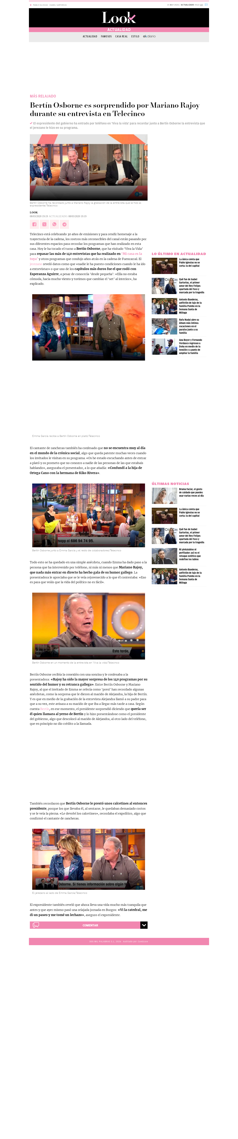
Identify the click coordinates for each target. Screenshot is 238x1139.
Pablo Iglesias (40, 5)
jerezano (36, 264)
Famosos (106, 36)
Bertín (44, 709)
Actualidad (90, 36)
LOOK (34, 212)
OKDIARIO (149, 36)
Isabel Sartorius (58, 5)
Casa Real (121, 36)
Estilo (135, 36)
